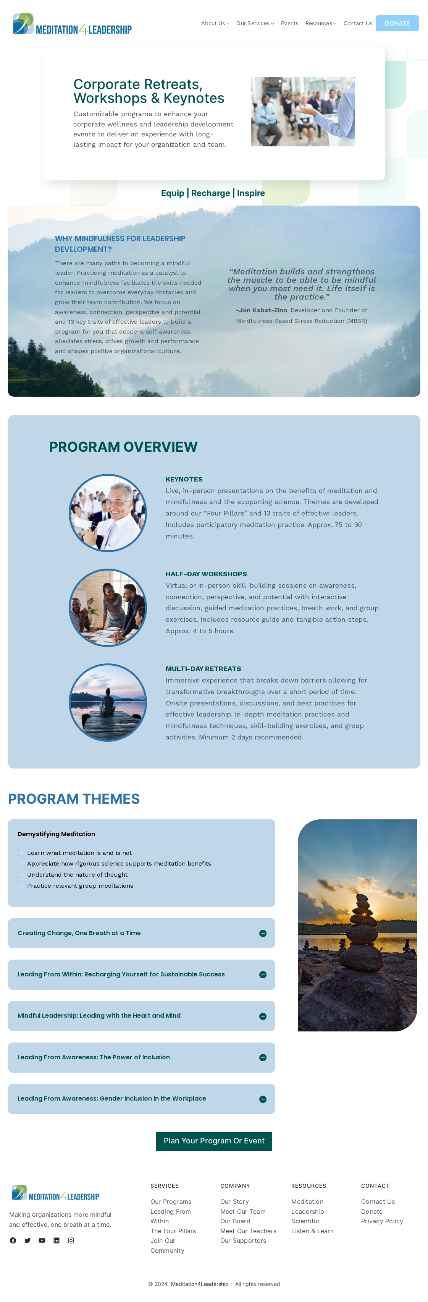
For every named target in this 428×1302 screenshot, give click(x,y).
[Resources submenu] (334, 23)
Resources (318, 23)
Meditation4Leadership (200, 1284)
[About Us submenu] (227, 23)
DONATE (397, 23)
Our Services (253, 23)
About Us (213, 23)
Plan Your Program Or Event (214, 1140)
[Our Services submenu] (272, 23)
